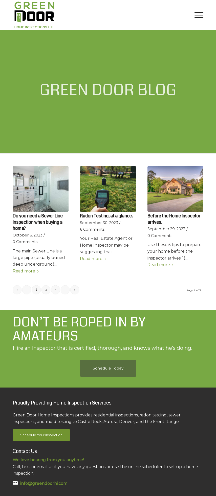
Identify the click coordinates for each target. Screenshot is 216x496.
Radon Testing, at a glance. (106, 216)
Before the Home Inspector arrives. (173, 219)
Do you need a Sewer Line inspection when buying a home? (38, 222)
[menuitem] (197, 15)
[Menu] (197, 15)
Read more (26, 271)
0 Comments (25, 242)
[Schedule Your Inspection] (41, 435)
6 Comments (92, 229)
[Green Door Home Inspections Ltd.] (34, 15)
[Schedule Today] (108, 368)
